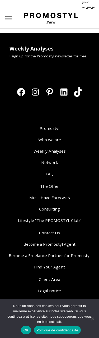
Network (49, 162)
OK (26, 330)
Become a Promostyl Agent (49, 244)
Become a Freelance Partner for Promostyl (50, 255)
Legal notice (49, 290)
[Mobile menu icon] (8, 18)
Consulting (49, 209)
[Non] (92, 318)
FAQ (50, 173)
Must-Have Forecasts (49, 197)
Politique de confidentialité (57, 330)
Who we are (49, 139)
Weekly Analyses (50, 151)
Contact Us (49, 232)
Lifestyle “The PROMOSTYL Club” (49, 220)
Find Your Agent (49, 267)
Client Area (49, 279)
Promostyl (49, 128)
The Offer (49, 186)
